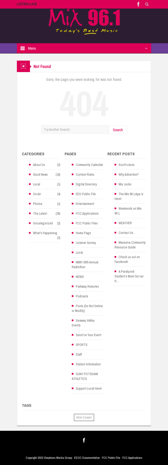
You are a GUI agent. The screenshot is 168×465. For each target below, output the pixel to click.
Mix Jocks (125, 184)
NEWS (80, 277)
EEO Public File (86, 194)
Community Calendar (89, 165)
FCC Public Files (87, 223)
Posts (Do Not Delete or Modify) (87, 308)
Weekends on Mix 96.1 (128, 210)
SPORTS (81, 345)
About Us (39, 165)
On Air (37, 194)
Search (118, 129)
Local (36, 184)
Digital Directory (86, 184)
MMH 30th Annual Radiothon (85, 264)
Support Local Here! (89, 388)
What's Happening (45, 233)
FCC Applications (87, 213)
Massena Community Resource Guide (130, 244)
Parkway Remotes (87, 286)
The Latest (40, 213)
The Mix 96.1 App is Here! (129, 196)
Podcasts (82, 296)
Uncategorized (43, 223)
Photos (37, 204)
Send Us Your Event (88, 335)
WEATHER (125, 223)
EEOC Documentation (87, 458)
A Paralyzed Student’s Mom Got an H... (129, 276)
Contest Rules (85, 174)
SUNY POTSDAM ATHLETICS (85, 376)
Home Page (83, 233)
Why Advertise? (129, 174)
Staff (79, 354)
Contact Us (126, 233)
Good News (40, 174)
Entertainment (85, 204)
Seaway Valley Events (83, 322)
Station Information (88, 364)
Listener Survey (86, 243)
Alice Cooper (84, 417)
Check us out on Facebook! (127, 259)
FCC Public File (111, 458)
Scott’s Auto (126, 165)
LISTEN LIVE (27, 4)
